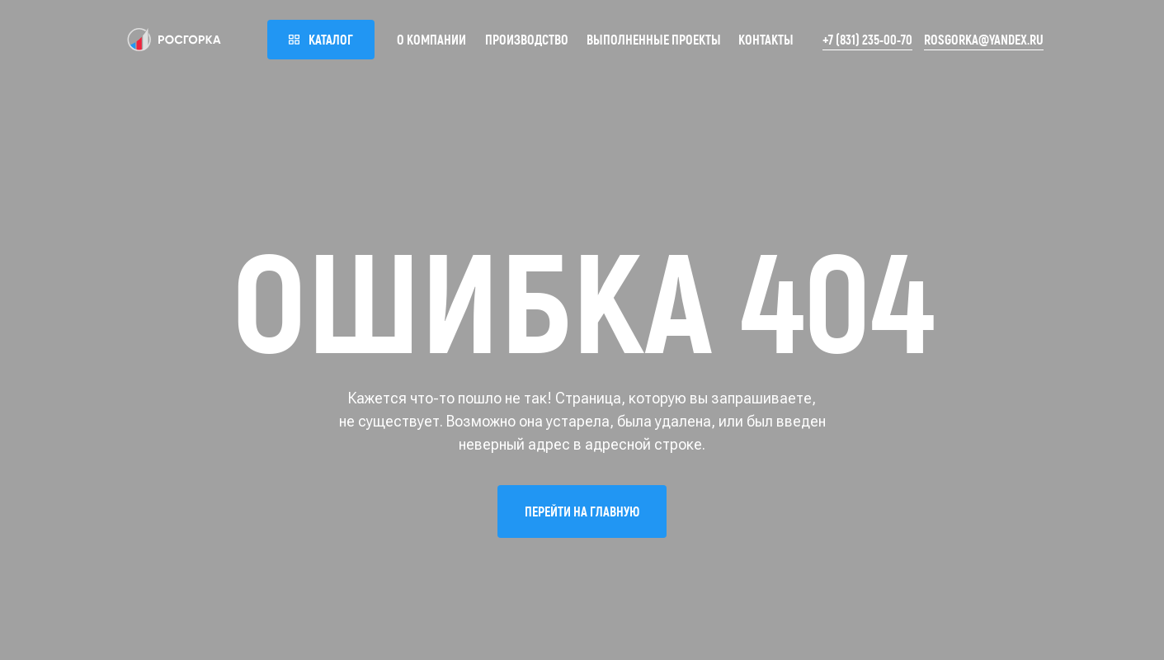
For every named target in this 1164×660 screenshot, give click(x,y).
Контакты (766, 39)
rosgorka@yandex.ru (984, 39)
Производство (526, 39)
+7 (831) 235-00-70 (867, 39)
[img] (174, 39)
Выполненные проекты (654, 39)
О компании (431, 39)
